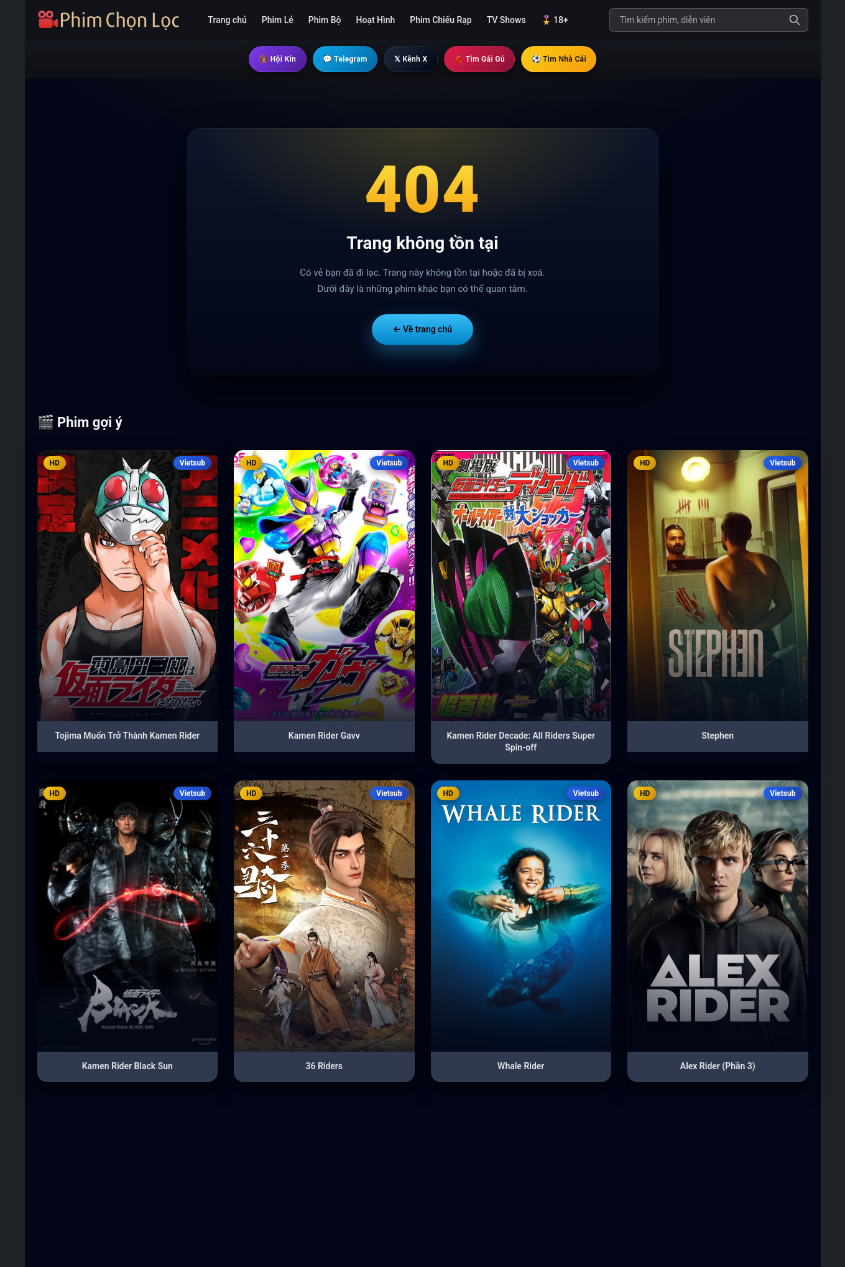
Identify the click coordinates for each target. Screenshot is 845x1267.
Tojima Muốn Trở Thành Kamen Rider (127, 736)
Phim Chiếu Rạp (440, 20)
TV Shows (506, 20)
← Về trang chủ (422, 330)
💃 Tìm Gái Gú (486, 59)
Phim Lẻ (277, 20)
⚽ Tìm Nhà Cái (577, 59)
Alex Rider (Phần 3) (717, 1067)
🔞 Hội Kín (257, 59)
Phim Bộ (324, 20)
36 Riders (324, 1067)
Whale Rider (520, 1067)
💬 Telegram (334, 59)
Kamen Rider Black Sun (127, 1067)
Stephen (717, 736)
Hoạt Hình (375, 20)
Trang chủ (227, 20)
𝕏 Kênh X (409, 59)
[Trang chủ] (112, 19)
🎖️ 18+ (554, 20)
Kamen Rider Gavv (324, 736)
